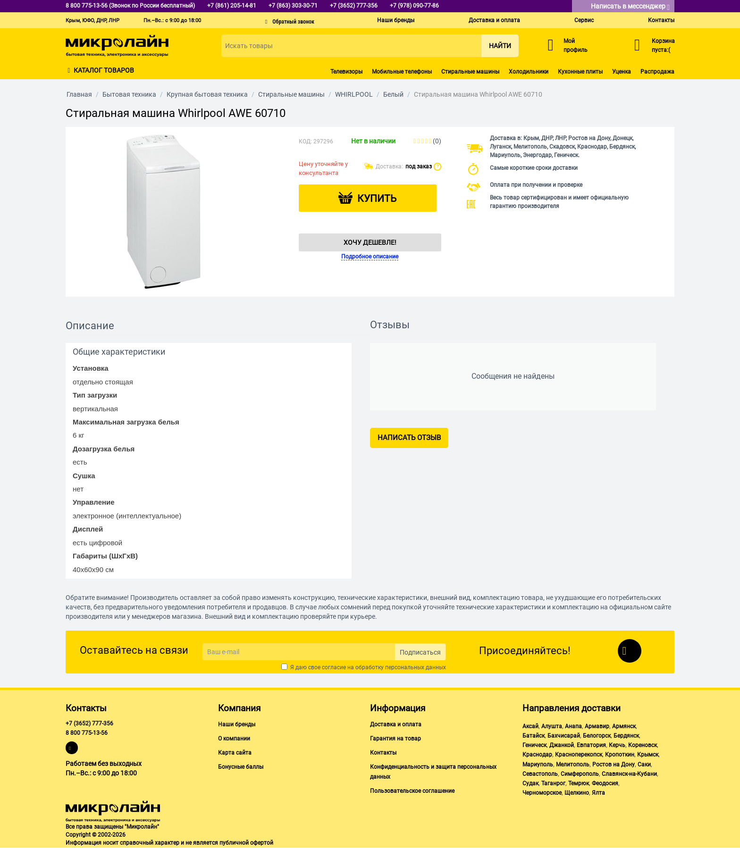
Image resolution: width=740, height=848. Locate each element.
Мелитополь (572, 764)
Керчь (617, 745)
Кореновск (642, 745)
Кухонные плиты (580, 71)
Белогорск (597, 735)
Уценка (621, 71)
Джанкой (561, 745)
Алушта (551, 726)
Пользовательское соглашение (412, 791)
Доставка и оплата (494, 20)
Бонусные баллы (240, 767)
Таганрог (553, 783)
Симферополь (580, 774)
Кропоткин (619, 754)
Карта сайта (235, 752)
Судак (530, 783)
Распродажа (657, 71)
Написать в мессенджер (630, 6)
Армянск (624, 726)
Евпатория (591, 745)
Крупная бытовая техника (207, 94)
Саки (644, 764)
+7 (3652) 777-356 (89, 723)
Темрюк (578, 783)
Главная (79, 94)
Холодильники (528, 71)
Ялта (598, 793)
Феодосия (605, 783)
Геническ (534, 745)
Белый (393, 94)
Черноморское (542, 793)
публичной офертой (246, 843)
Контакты (661, 20)
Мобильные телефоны (402, 71)
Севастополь (540, 774)
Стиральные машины (470, 71)
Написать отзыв (409, 437)
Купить (376, 198)
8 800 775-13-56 (87, 733)
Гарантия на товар (395, 738)
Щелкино (576, 793)
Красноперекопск (578, 754)
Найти (500, 46)
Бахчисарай (563, 735)
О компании (234, 738)
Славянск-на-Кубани (629, 774)
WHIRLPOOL (354, 94)
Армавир (597, 726)
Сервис (584, 20)
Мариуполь (537, 764)
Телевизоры (346, 71)
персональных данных (415, 667)
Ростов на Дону (613, 764)
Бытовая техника (129, 94)
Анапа (573, 726)
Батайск (533, 735)
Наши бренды (395, 20)
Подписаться (420, 652)
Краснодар (537, 754)
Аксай (530, 726)
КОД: (305, 141)
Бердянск (626, 735)
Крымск (647, 754)
